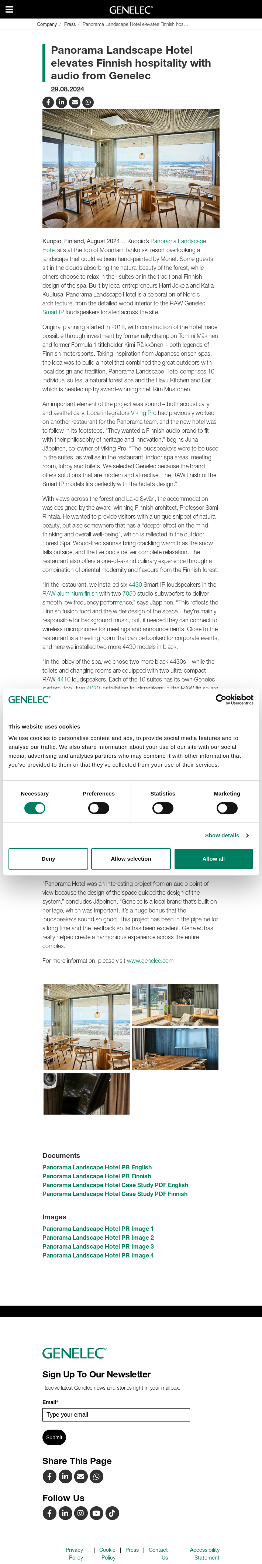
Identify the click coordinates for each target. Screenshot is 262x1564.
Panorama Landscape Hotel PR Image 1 (98, 1228)
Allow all (213, 858)
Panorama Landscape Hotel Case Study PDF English (115, 1185)
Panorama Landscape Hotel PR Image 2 (98, 1237)
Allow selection (131, 858)
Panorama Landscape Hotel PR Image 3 (98, 1246)
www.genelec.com (150, 960)
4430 (135, 584)
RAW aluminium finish (70, 593)
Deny (48, 858)
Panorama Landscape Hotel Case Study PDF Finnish (114, 1194)
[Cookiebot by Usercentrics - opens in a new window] (221, 699)
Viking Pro (143, 412)
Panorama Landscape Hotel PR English (97, 1167)
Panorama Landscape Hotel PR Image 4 (98, 1255)
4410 (63, 679)
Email (50, 1402)
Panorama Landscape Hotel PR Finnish (96, 1176)
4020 (93, 688)
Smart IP (53, 312)
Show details (222, 835)
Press (132, 1550)
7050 (129, 593)
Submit (54, 1437)
